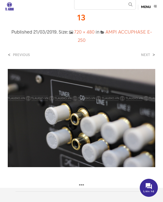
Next (145, 55)
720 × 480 (84, 32)
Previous (21, 55)
